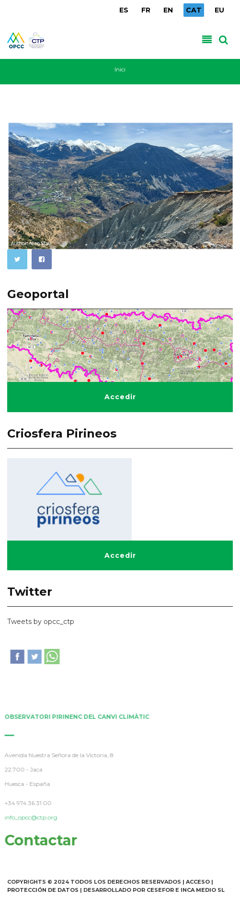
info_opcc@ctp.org (29, 817)
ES (123, 10)
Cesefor (160, 890)
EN (168, 10)
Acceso (198, 881)
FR (145, 10)
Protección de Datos (43, 890)
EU (219, 10)
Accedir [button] (120, 396)
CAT (194, 10)
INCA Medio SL (203, 890)
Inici (120, 69)
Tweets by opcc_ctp (40, 621)
